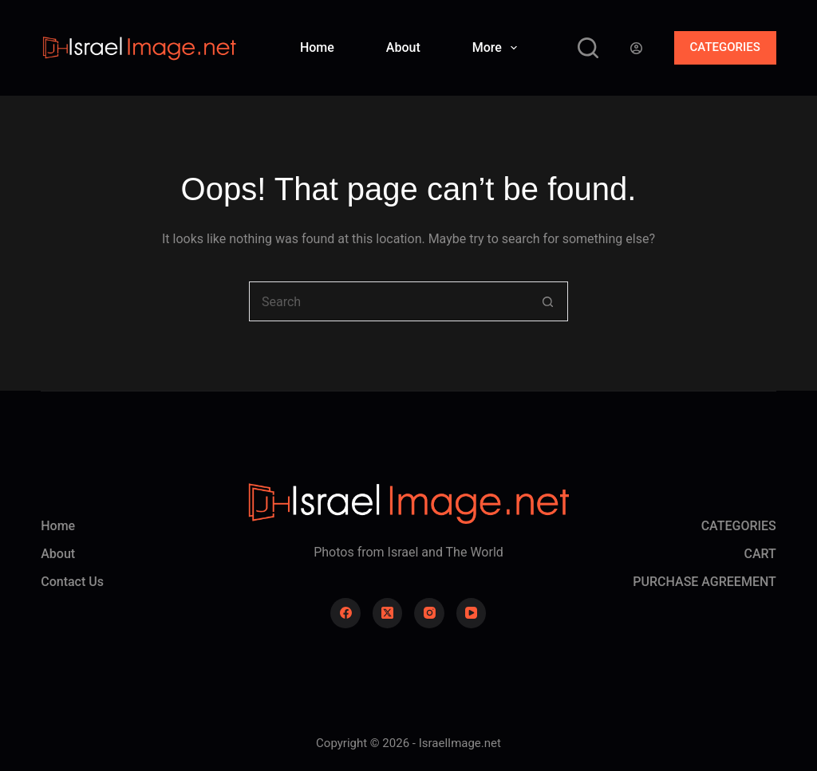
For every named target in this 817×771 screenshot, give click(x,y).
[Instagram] (429, 613)
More (497, 47)
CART (760, 553)
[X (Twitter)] (388, 613)
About (403, 47)
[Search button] (548, 301)
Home (317, 47)
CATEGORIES (725, 47)
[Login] (636, 48)
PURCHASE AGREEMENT (704, 581)
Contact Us (72, 581)
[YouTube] (471, 613)
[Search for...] (388, 301)
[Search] (588, 47)
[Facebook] (345, 613)
